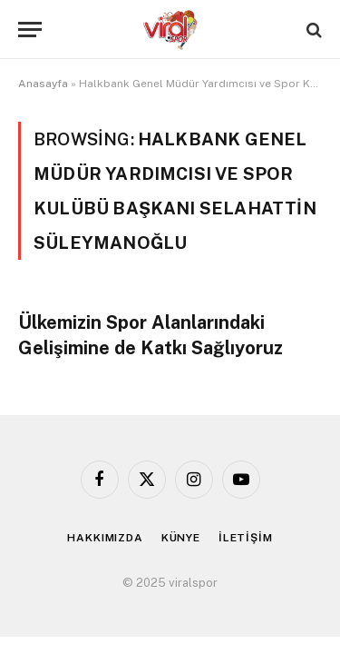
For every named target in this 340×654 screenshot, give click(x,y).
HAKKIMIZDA (104, 537)
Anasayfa (43, 83)
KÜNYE (180, 537)
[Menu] (30, 29)
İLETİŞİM (246, 537)
